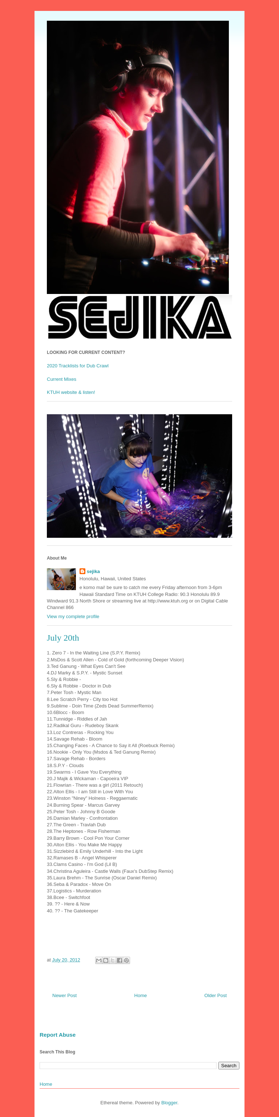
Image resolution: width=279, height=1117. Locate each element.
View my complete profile (73, 616)
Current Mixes (61, 379)
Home (140, 995)
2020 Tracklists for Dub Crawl (78, 365)
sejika (93, 571)
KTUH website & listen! (71, 392)
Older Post (216, 995)
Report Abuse (58, 1035)
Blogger (169, 1102)
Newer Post (64, 995)
